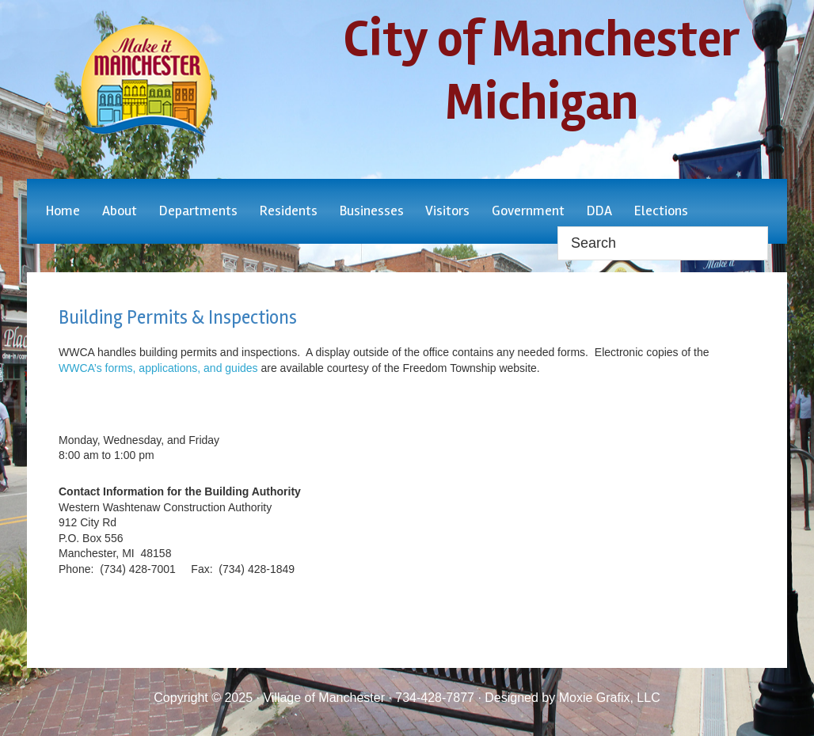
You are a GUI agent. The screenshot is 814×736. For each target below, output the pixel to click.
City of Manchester (145, 81)
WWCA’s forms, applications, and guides (158, 368)
